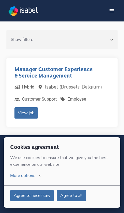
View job (26, 113)
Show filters (62, 39)
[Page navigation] (112, 10)
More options (26, 175)
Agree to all (71, 196)
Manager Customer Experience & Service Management (53, 72)
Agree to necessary (32, 196)
